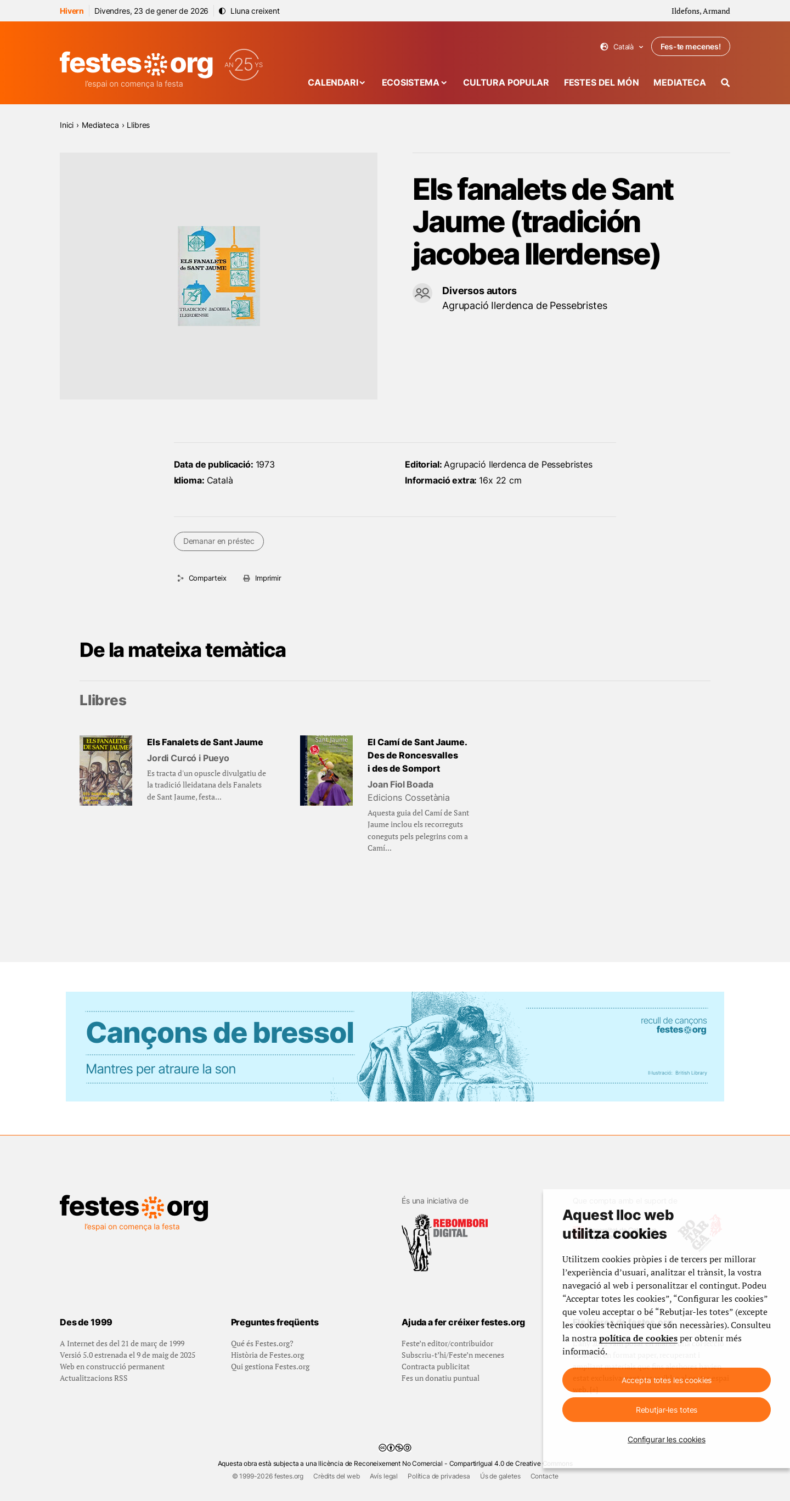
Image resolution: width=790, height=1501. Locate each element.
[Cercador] (725, 82)
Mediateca (679, 82)
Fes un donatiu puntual (440, 1378)
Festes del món (601, 82)
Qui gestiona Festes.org (270, 1366)
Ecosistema (410, 82)
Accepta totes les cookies (667, 1380)
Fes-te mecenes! (691, 46)
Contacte (544, 1476)
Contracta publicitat (436, 1366)
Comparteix (208, 578)
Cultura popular (506, 82)
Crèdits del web (336, 1476)
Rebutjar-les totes (666, 1409)
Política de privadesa (439, 1476)
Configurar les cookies (667, 1439)
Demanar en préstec (219, 541)
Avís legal (384, 1476)
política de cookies (638, 1338)
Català (622, 47)
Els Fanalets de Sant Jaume (205, 742)
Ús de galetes (500, 1476)
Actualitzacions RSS (94, 1378)
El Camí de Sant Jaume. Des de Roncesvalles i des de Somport (417, 755)
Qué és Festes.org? (262, 1343)
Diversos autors (479, 290)
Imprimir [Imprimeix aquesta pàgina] (268, 578)
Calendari (333, 82)
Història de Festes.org (267, 1355)
